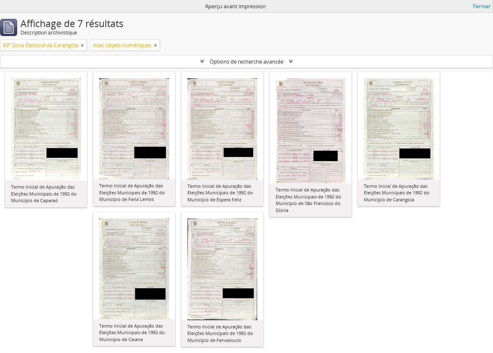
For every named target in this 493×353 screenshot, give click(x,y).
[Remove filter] (82, 45)
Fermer (482, 6)
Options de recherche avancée (246, 61)
